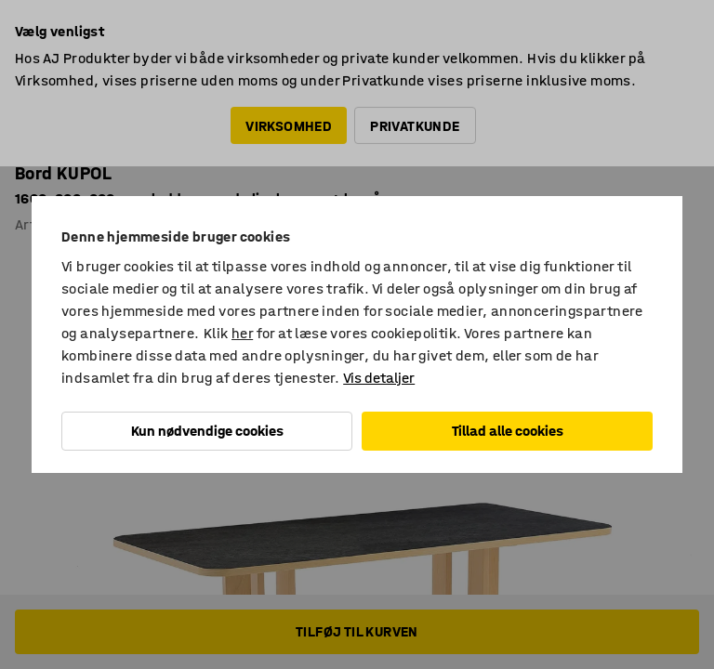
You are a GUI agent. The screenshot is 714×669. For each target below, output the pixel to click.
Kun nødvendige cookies (207, 430)
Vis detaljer (379, 378)
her (242, 333)
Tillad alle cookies (507, 430)
